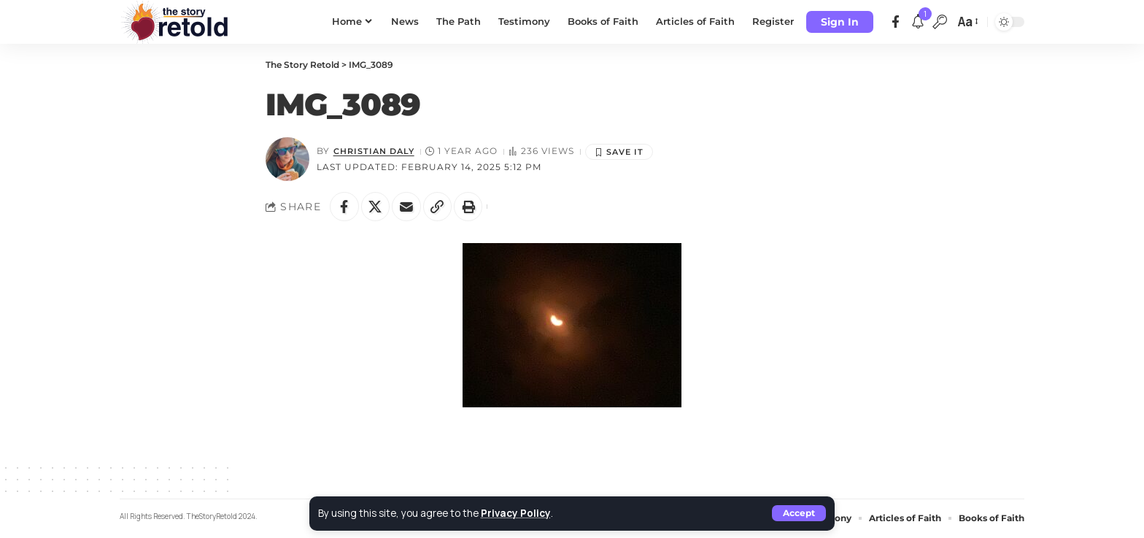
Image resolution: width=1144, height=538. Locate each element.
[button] (799, 513)
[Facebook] (895, 22)
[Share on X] (375, 206)
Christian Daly (377, 151)
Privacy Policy (516, 513)
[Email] (407, 206)
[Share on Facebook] (344, 206)
